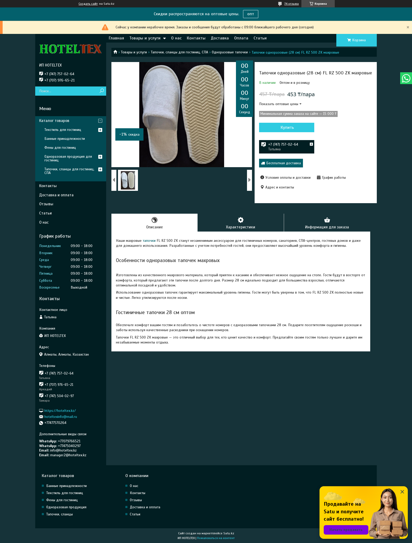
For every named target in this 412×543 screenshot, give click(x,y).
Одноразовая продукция (66, 507)
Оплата (241, 38)
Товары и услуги (145, 38)
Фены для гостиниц (60, 147)
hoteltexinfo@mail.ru (60, 416)
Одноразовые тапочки (230, 52)
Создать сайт (88, 4)
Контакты (196, 38)
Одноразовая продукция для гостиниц (68, 158)
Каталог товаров (54, 120)
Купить (287, 127)
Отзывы (46, 204)
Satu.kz (228, 533)
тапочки (149, 240)
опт (250, 14)
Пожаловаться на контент (216, 538)
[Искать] (101, 91)
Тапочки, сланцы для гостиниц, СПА (179, 52)
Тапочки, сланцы (59, 514)
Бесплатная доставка (283, 163)
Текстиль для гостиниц (62, 129)
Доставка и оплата (56, 195)
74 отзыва (291, 4)
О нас (176, 38)
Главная (116, 38)
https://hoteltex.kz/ (60, 410)
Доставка (220, 38)
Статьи (260, 38)
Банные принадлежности (64, 138)
